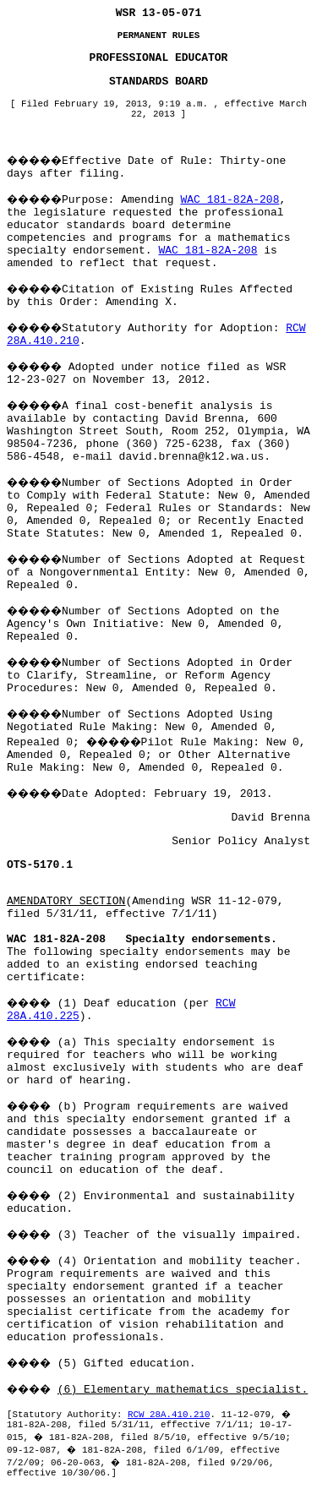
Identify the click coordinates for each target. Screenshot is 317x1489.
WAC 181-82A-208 (229, 200)
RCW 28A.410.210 (169, 1415)
